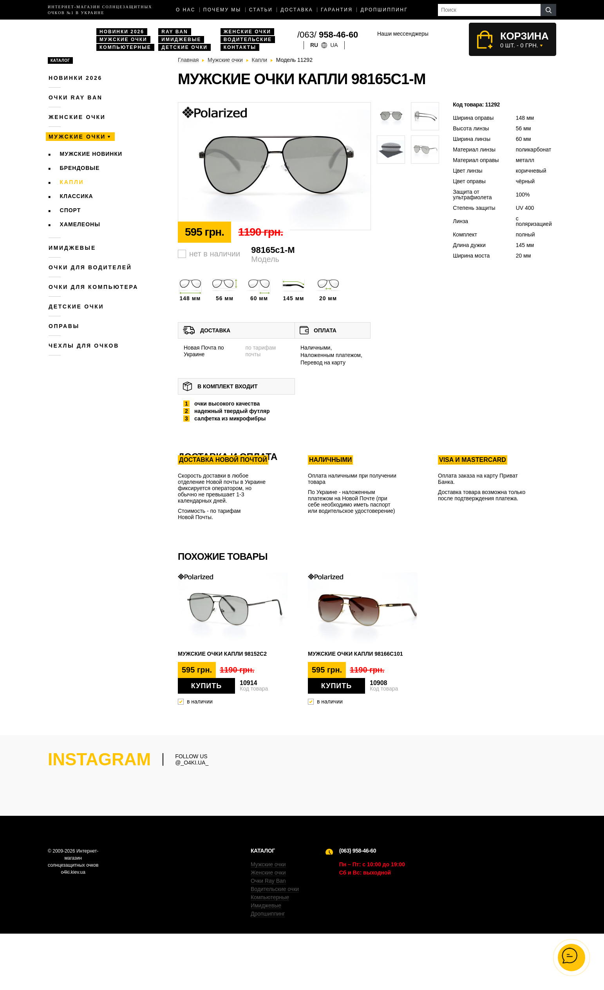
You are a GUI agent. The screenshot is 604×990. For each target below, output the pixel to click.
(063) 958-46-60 (357, 907)
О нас (185, 10)
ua (334, 45)
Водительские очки (275, 945)
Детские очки (184, 47)
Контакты (240, 47)
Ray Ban (174, 31)
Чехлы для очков (84, 346)
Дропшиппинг (384, 10)
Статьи (261, 10)
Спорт (70, 210)
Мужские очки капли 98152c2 (222, 654)
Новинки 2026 (121, 31)
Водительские (248, 39)
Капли (72, 182)
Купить (206, 686)
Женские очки (247, 31)
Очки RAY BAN (75, 97)
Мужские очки (123, 39)
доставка (296, 10)
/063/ (327, 35)
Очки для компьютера (93, 287)
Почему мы (222, 10)
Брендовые (80, 168)
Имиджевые (181, 39)
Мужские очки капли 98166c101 (355, 654)
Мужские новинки (91, 154)
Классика (76, 196)
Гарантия (337, 10)
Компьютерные (125, 47)
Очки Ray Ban (268, 937)
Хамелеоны (80, 224)
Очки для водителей (90, 267)
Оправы (64, 326)
